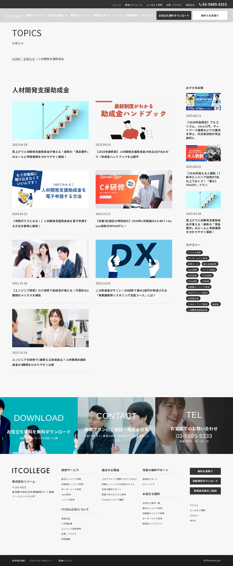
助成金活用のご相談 (205, 490)
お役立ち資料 (151, 494)
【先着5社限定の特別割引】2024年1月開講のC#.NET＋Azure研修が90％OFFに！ (134, 223)
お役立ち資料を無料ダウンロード (39, 432)
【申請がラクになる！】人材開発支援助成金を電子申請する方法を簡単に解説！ (49, 223)
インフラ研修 (208, 269)
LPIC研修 (192, 281)
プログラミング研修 (198, 292)
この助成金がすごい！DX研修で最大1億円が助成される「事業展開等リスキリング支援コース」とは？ (132, 292)
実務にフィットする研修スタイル (118, 484)
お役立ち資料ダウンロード (174, 15)
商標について (65, 560)
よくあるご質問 (154, 4)
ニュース (116, 4)
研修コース (193, 263)
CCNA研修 (207, 275)
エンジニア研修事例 (125, 15)
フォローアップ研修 (198, 304)
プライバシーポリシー (40, 560)
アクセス (194, 505)
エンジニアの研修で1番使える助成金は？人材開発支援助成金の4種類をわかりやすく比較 (49, 362)
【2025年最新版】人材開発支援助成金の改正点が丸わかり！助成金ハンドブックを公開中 (132, 154)
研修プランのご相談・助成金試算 (116, 429)
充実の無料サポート (112, 489)
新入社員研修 (210, 263)
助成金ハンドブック (152, 523)
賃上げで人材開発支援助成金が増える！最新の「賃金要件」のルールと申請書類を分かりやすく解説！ (48, 154)
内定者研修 (193, 298)
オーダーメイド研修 (198, 258)
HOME (16, 59)
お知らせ (29, 59)
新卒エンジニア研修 (71, 478)
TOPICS (194, 515)
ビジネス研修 (194, 252)
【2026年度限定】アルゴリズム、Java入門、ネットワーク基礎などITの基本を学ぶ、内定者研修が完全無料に (203, 130)
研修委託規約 (18, 560)
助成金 (215, 304)
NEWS (193, 520)
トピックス (147, 15)
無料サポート (78, 15)
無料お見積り (205, 471)
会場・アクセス (174, 4)
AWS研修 (192, 275)
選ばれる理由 (56, 15)
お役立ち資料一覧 (151, 502)
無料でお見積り (210, 15)
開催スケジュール (134, 4)
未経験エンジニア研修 (199, 286)
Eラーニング (149, 484)
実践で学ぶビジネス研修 (114, 494)
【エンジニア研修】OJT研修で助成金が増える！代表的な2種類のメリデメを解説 (49, 292)
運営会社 (190, 4)
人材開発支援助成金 (198, 309)
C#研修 (205, 281)
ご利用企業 (66, 523)
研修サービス (34, 15)
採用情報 (65, 538)
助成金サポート (102, 15)
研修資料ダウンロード (205, 481)
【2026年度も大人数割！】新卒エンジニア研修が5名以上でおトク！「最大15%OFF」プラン (203, 179)
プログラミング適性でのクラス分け (119, 478)
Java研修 (192, 269)
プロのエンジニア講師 (113, 499)
